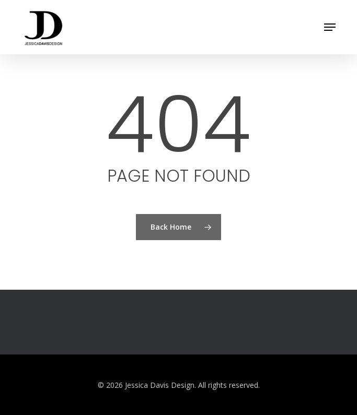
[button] (330, 27)
